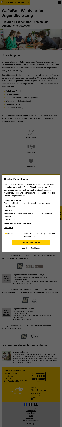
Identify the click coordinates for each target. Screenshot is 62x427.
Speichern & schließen (31, 248)
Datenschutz (8, 228)
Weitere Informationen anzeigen (18, 223)
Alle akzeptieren (31, 243)
